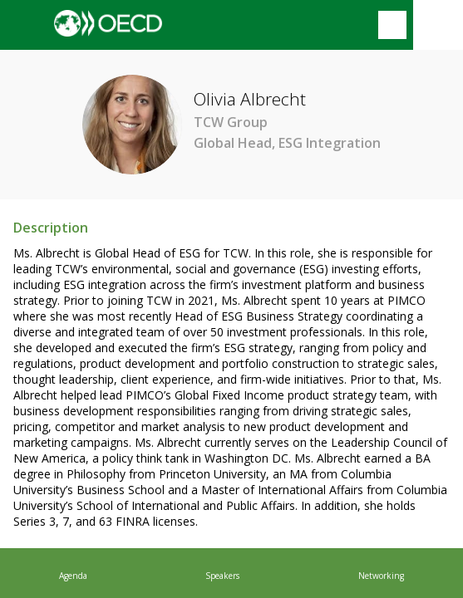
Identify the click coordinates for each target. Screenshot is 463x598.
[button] (25, 25)
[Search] (392, 25)
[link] (73, 573)
